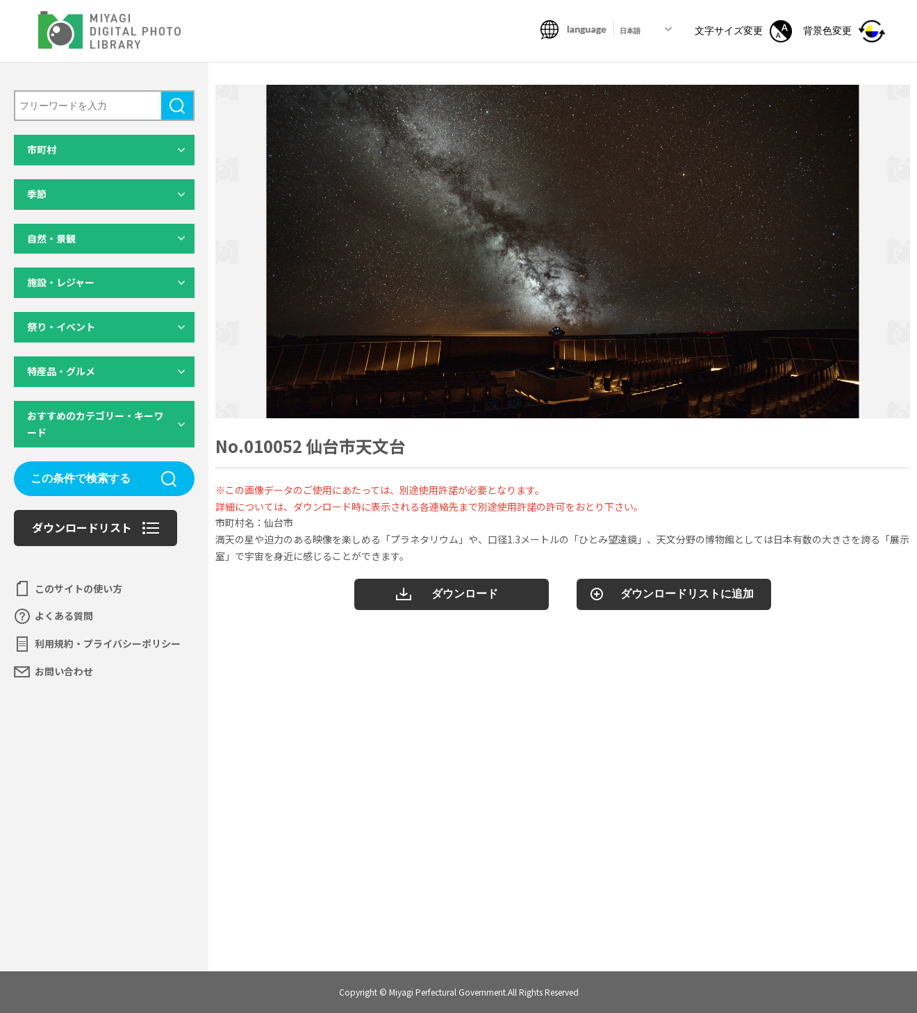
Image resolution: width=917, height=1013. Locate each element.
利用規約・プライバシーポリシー (108, 643)
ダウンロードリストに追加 (687, 594)
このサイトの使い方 (78, 588)
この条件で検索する (81, 478)
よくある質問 (64, 616)
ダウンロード (464, 594)
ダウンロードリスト (82, 527)
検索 (177, 106)
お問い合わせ (64, 671)
